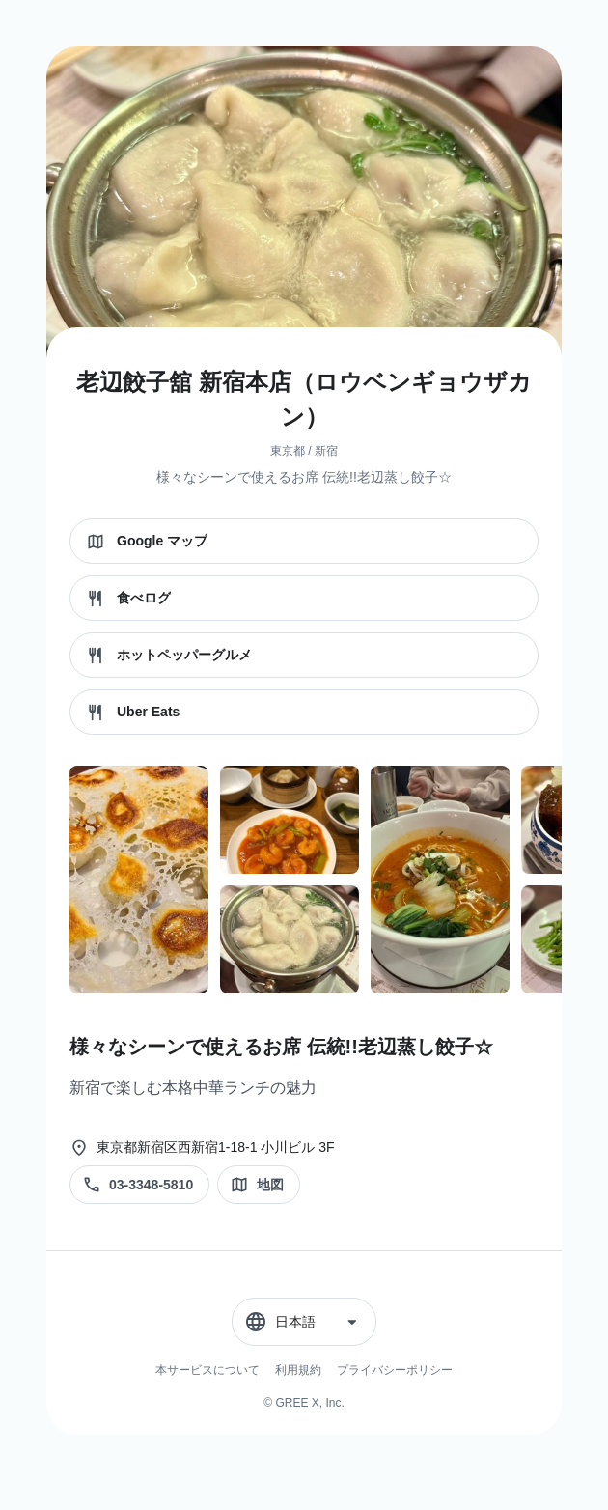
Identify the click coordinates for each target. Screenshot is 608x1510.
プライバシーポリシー (395, 1370)
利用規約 (298, 1370)
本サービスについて (207, 1370)
